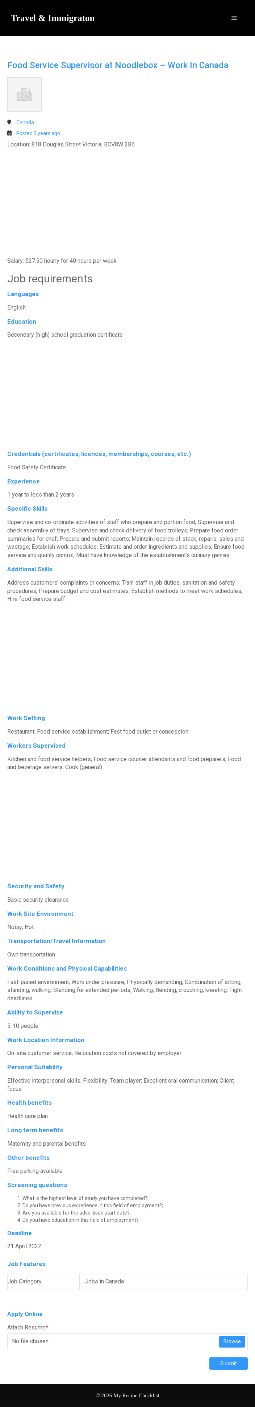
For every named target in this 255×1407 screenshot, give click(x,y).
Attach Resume (27, 1327)
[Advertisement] (127, 203)
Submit (228, 1363)
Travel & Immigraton (53, 18)
